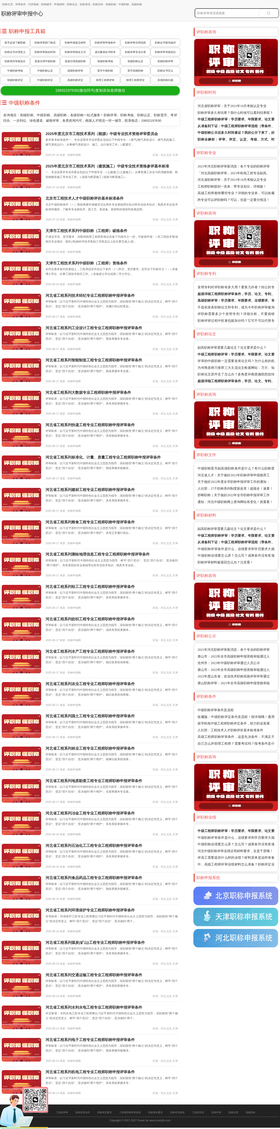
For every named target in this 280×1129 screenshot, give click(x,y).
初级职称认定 (135, 61)
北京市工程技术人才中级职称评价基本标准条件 (85, 198)
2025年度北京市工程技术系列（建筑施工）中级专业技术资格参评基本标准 (107, 166)
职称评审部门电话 (45, 42)
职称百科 (98, 4)
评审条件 (20, 4)
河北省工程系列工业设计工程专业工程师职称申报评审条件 (94, 328)
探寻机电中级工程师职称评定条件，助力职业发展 (234, 723)
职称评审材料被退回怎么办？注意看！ (225, 562)
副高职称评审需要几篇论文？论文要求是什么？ (232, 347)
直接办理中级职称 (45, 61)
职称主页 (7, 4)
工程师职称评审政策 (130, 1112)
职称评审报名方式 (75, 52)
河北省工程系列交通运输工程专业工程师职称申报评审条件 (94, 975)
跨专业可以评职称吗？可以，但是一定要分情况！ (234, 200)
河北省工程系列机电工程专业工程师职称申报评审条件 (90, 1072)
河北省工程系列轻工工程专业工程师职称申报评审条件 (90, 587)
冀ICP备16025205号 (140, 1125)
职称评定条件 (82, 1112)
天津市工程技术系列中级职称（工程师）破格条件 (86, 231)
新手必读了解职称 (15, 42)
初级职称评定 (15, 80)
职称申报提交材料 (75, 42)
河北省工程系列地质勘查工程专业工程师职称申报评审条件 (94, 781)
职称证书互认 (165, 70)
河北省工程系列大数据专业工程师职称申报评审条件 (88, 392)
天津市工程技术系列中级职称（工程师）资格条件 (86, 263)
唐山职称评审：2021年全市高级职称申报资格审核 (234, 683)
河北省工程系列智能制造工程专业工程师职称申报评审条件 (94, 360)
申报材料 (59, 4)
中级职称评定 (45, 80)
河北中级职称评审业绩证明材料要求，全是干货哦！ (235, 851)
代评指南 (33, 4)
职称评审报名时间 (45, 52)
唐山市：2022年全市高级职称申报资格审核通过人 (234, 656)
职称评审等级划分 (165, 52)
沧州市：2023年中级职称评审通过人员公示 (229, 663)
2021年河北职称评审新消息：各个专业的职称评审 (234, 166)
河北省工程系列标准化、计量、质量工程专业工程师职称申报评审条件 (103, 457)
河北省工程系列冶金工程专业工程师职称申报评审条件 (90, 813)
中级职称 (124, 4)
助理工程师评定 (135, 80)
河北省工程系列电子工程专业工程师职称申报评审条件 (90, 1040)
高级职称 (136, 4)
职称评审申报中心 (22, 14)
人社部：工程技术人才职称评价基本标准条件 (230, 730)
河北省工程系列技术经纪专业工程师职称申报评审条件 (90, 296)
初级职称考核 (105, 61)
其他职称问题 (165, 80)
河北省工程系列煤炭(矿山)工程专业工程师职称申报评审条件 (95, 943)
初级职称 (111, 4)
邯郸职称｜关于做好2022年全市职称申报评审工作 (234, 495)
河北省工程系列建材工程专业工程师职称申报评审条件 (90, 490)
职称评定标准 (177, 1112)
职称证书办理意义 (15, 52)
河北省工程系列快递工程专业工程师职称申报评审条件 (90, 425)
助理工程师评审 (105, 80)
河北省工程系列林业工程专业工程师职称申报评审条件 (90, 748)
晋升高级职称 (135, 70)
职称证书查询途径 (165, 42)
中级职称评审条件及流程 (216, 710)
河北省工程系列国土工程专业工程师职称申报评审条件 (90, 716)
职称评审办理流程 (135, 42)
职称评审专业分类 (135, 52)
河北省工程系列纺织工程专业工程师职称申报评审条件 (90, 619)
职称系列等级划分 (15, 61)
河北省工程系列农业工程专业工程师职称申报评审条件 (90, 684)
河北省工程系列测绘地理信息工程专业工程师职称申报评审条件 (98, 554)
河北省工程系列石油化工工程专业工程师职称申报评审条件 (94, 846)
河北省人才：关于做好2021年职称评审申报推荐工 (234, 475)
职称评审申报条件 (105, 42)
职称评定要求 (104, 1112)
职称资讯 (85, 4)
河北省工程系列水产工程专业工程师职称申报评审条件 (90, 651)
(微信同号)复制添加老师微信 (90, 90)
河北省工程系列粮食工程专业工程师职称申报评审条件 (90, 522)
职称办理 (233, 1112)
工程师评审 (62, 1112)
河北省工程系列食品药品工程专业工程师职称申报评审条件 (94, 878)
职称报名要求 (155, 1112)
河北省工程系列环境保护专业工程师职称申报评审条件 (90, 910)
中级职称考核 (15, 70)
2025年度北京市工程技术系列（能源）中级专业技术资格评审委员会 (102, 134)
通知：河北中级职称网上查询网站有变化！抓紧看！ (235, 502)
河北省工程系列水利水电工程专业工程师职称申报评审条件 (94, 1007)
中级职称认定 (45, 70)
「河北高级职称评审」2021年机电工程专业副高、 (234, 173)
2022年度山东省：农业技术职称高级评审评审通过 (234, 676)
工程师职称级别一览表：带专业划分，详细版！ (232, 186)
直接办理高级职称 (75, 61)
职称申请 (216, 1112)
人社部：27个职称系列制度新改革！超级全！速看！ (235, 488)
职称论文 (72, 4)
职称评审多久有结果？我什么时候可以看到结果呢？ (235, 112)
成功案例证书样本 (105, 52)
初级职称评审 (165, 61)
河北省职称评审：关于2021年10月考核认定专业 (232, 106)
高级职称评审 (75, 70)
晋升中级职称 (105, 70)
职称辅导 (46, 4)
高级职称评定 (75, 80)
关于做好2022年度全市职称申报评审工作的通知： (234, 482)
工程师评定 (198, 1112)
